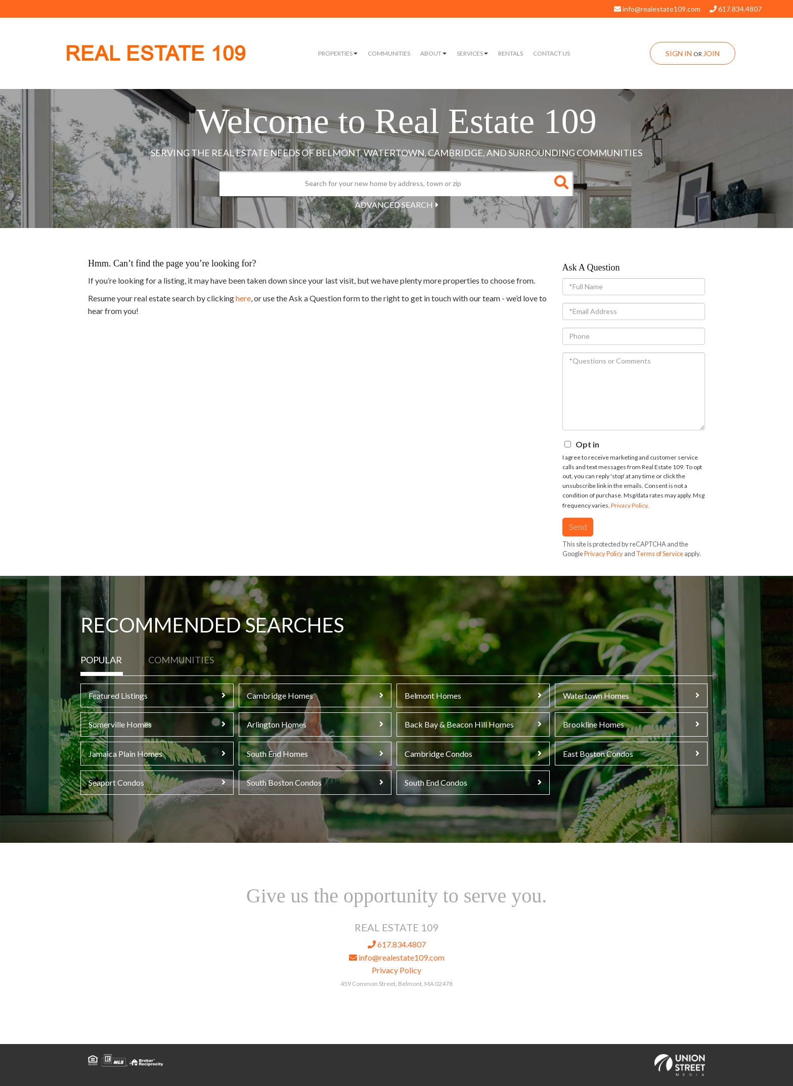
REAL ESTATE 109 (155, 53)
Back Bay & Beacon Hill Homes (459, 724)
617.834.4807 (736, 9)
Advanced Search (394, 204)
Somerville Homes (120, 724)
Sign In (679, 53)
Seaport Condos (116, 782)
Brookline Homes (593, 724)
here (243, 298)
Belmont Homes (433, 695)
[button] (561, 183)
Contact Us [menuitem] (551, 53)
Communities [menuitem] (389, 53)
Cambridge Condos (438, 753)
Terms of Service (659, 554)
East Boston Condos (598, 753)
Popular (101, 659)
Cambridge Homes (280, 695)
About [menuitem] (433, 53)
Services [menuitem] (472, 53)
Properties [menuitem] (338, 53)
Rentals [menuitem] (510, 53)
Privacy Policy (629, 505)
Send (578, 526)
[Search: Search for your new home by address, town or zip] (383, 183)
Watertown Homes (596, 695)
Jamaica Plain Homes (125, 753)
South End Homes (277, 753)
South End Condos (436, 782)
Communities (181, 659)
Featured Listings (118, 695)
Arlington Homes (276, 724)
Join (711, 53)
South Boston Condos (284, 782)
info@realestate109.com (657, 9)
